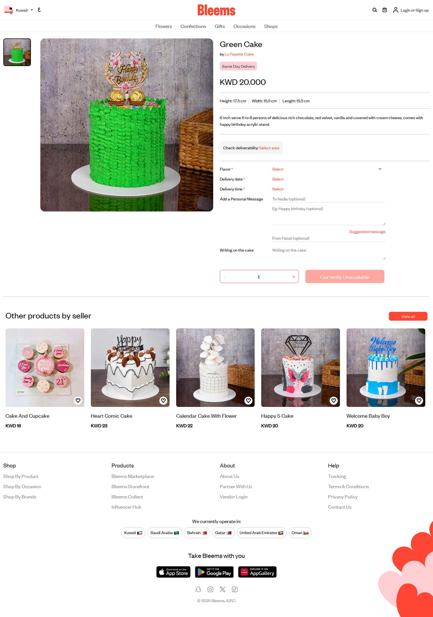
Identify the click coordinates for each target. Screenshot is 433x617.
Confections (193, 25)
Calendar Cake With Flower (206, 415)
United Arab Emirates (262, 532)
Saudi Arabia (165, 532)
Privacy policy (343, 496)
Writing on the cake (237, 250)
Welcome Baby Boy (368, 415)
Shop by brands (19, 496)
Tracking (337, 475)
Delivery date (232, 179)
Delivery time (232, 189)
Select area (268, 147)
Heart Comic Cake (111, 415)
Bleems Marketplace (133, 475)
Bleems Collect (127, 496)
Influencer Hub (126, 506)
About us (229, 475)
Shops (271, 25)
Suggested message (368, 231)
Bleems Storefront (130, 486)
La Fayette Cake (239, 54)
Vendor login (233, 496)
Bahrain (197, 532)
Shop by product (20, 475)
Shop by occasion (22, 486)
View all (408, 316)
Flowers (163, 25)
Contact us (340, 506)
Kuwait (133, 532)
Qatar (223, 532)
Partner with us (236, 486)
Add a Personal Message (241, 199)
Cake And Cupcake (27, 415)
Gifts (220, 25)
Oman (300, 532)
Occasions (244, 25)
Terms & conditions (348, 486)
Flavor (226, 169)
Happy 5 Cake (277, 415)
